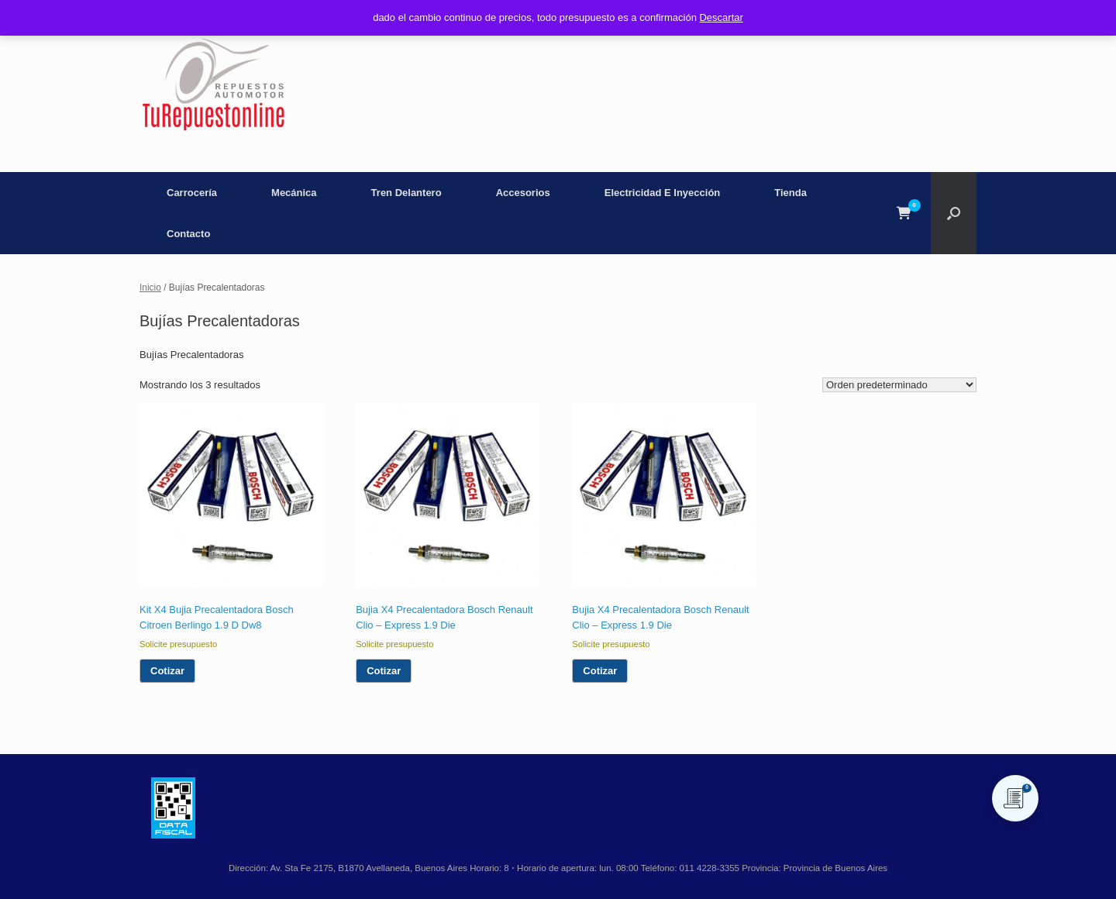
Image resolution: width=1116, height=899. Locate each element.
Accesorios (523, 192)
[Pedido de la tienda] (899, 384)
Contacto (188, 233)
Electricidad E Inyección (662, 192)
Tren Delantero (406, 192)
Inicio (150, 287)
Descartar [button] (720, 17)
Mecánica (294, 192)
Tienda (790, 192)
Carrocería (192, 192)
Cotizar (167, 671)
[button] (953, 213)
